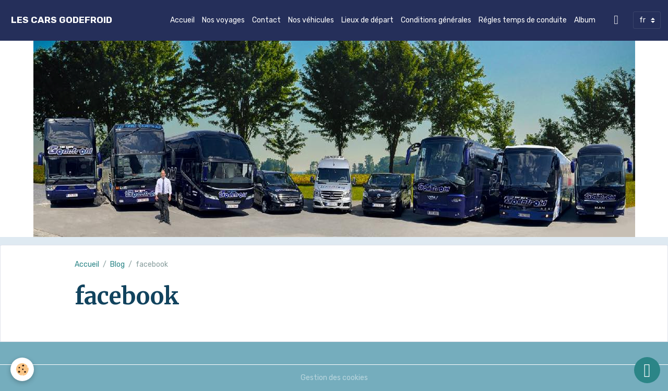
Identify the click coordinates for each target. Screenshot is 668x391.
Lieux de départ (367, 20)
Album (584, 20)
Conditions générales (436, 20)
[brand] (61, 20)
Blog (117, 264)
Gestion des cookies (334, 377)
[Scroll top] (647, 370)
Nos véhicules (311, 20)
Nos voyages (223, 20)
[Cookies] (22, 369)
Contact (266, 20)
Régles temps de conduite (523, 20)
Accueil (182, 20)
